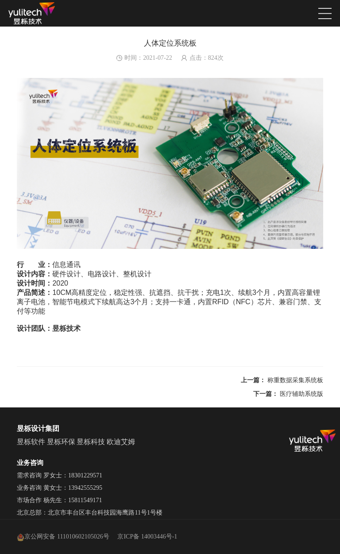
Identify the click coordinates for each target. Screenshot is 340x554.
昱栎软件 (31, 442)
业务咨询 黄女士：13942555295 (59, 487)
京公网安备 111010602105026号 (63, 536)
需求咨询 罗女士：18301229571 (59, 475)
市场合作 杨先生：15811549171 (59, 500)
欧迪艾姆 (121, 442)
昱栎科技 (91, 442)
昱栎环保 (61, 442)
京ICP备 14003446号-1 (147, 536)
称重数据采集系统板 (295, 380)
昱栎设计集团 (38, 428)
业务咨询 (30, 462)
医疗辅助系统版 (301, 394)
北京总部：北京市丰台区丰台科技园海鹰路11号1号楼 (89, 512)
